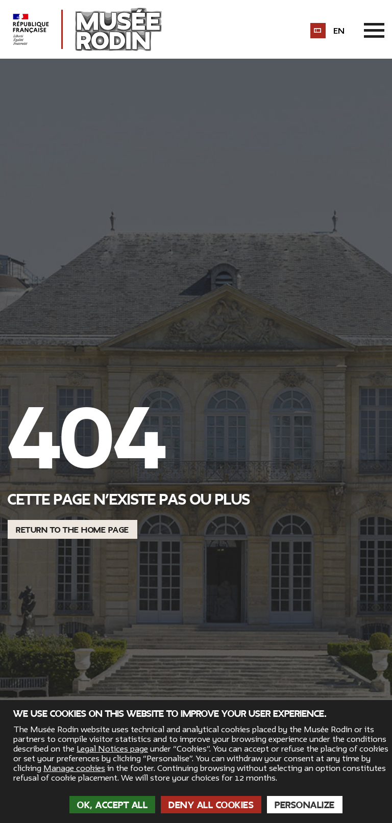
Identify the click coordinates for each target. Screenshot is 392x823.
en (339, 31)
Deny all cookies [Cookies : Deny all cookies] (211, 805)
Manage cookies (74, 768)
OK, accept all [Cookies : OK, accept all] (112, 805)
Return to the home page (72, 530)
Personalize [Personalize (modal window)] (305, 805)
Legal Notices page (112, 749)
